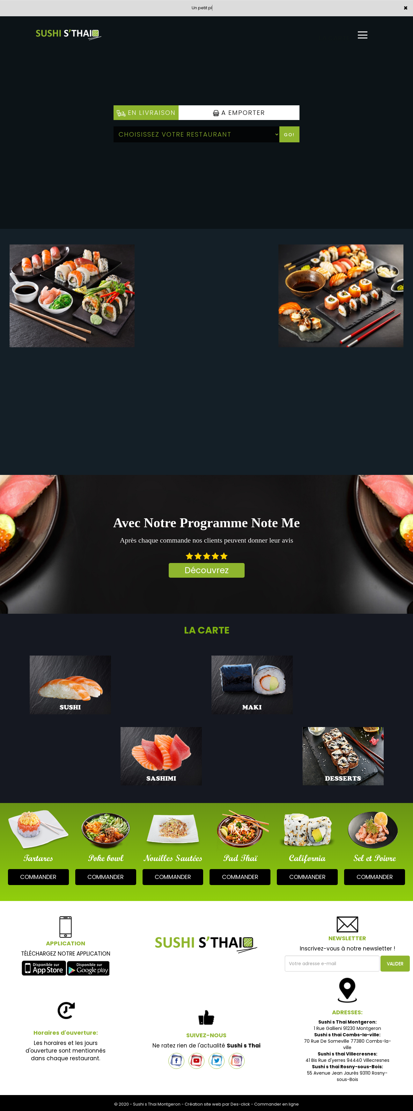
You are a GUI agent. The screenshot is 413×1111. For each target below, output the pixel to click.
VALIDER (395, 963)
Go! (289, 134)
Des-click (240, 1104)
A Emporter (239, 112)
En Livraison (146, 112)
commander (38, 877)
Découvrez (207, 570)
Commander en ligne (276, 1104)
